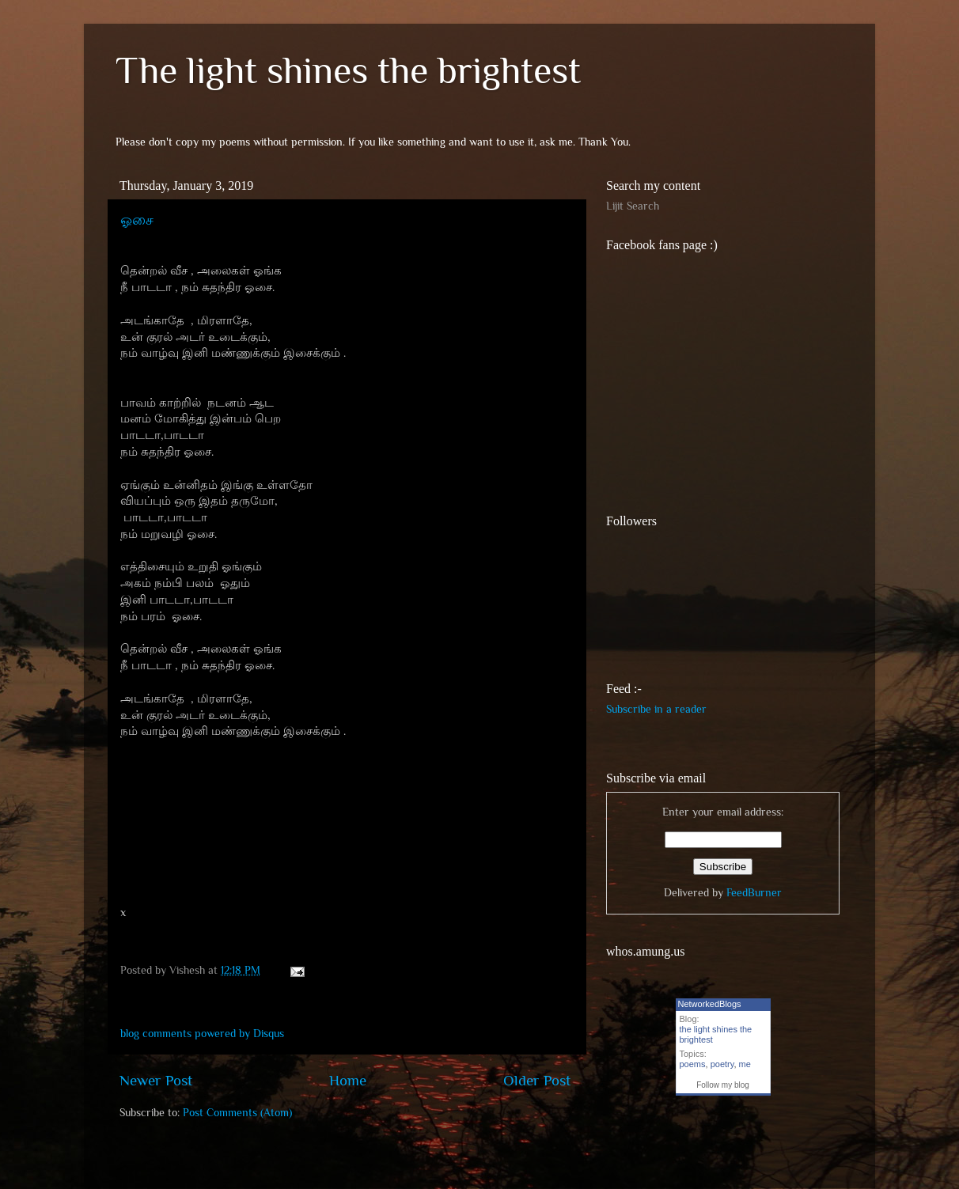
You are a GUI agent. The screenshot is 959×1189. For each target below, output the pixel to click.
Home (347, 1080)
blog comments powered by (202, 1033)
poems (693, 1064)
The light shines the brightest (348, 70)
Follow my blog (722, 1085)
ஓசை (137, 220)
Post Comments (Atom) (237, 1113)
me (745, 1064)
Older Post (536, 1080)
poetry (722, 1064)
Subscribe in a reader (656, 709)
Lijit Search (632, 206)
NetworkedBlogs (709, 1004)
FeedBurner (754, 893)
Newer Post (155, 1080)
